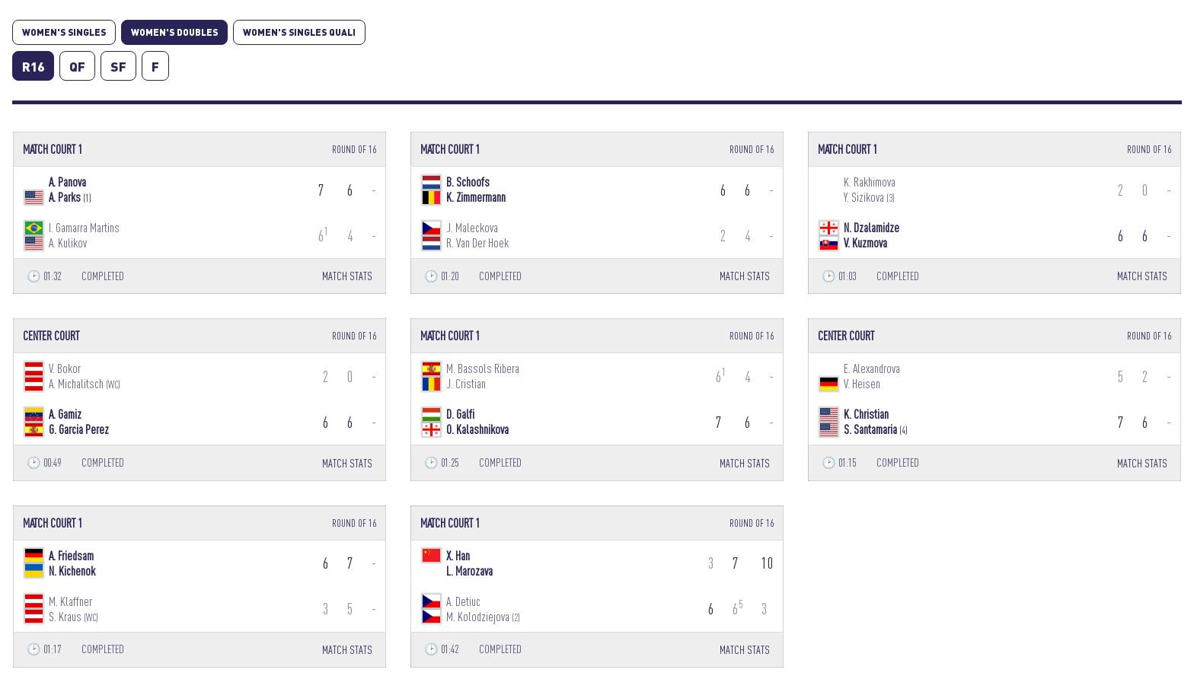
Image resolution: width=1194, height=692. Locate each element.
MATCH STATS (347, 275)
